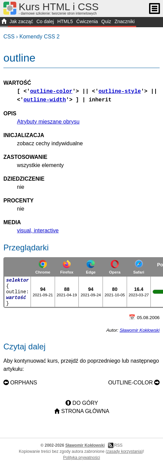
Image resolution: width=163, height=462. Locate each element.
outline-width (44, 100)
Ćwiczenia (87, 21)
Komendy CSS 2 (39, 36)
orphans (23, 382)
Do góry (85, 403)
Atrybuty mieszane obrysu (48, 122)
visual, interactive (38, 230)
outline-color (51, 91)
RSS (118, 445)
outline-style (119, 91)
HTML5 (65, 21)
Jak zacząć (21, 21)
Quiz (106, 21)
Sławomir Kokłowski (140, 330)
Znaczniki (124, 21)
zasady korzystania (124, 451)
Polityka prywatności (81, 457)
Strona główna (85, 411)
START (4, 22)
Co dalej (45, 21)
